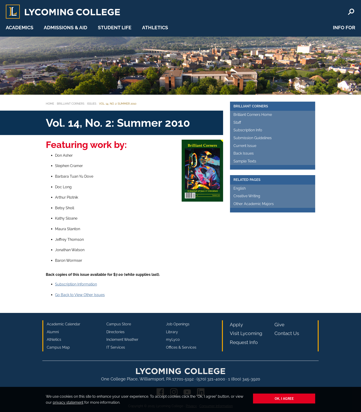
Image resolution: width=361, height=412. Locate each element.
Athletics (155, 27)
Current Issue (244, 146)
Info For (344, 27)
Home (50, 103)
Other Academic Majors (253, 204)
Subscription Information (76, 284)
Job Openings (177, 324)
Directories (115, 332)
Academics (19, 27)
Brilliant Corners (70, 103)
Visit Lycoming (246, 333)
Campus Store (118, 324)
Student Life (114, 27)
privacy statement (68, 402)
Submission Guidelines (252, 138)
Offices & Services (181, 347)
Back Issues (243, 153)
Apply (236, 324)
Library (172, 332)
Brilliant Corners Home (252, 114)
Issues (91, 103)
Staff (237, 122)
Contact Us (286, 333)
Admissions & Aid (65, 27)
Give (279, 324)
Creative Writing (246, 196)
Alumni (53, 332)
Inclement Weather (122, 339)
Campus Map (58, 347)
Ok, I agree (284, 398)
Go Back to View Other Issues (80, 295)
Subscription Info (247, 130)
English (239, 188)
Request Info (244, 342)
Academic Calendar (63, 324)
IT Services (115, 347)
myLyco (173, 339)
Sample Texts (244, 161)
